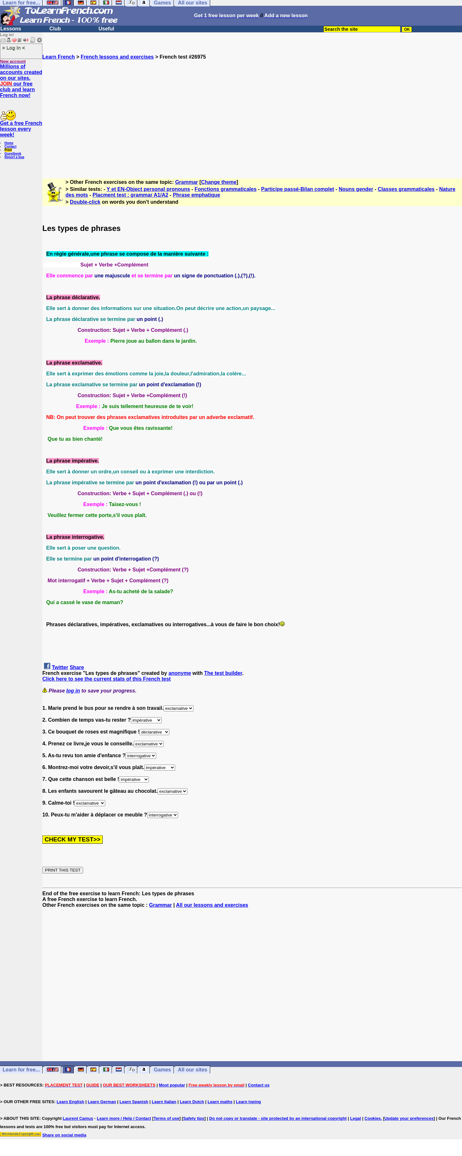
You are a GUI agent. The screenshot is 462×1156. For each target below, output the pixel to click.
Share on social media (64, 1135)
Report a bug (14, 157)
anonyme (179, 673)
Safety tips (193, 1118)
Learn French (58, 57)
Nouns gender (356, 189)
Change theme (218, 182)
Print (8, 150)
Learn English (70, 1101)
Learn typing (248, 1101)
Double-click (85, 202)
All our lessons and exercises (212, 905)
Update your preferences (408, 1118)
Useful (106, 28)
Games (162, 1069)
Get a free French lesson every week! (21, 128)
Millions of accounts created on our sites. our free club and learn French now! (21, 81)
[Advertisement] (252, 116)
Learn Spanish (133, 1101)
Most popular (172, 1085)
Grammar (186, 182)
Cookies (372, 1118)
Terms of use (166, 1118)
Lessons (10, 28)
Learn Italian (164, 1101)
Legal (355, 1118)
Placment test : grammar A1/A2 (130, 195)
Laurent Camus (78, 1118)
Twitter (60, 667)
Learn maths (220, 1101)
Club (55, 28)
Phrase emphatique (196, 195)
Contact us (259, 1085)
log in (73, 690)
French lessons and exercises (117, 57)
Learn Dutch (192, 1101)
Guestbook (12, 153)
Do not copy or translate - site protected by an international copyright (277, 1118)
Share (77, 667)
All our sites (192, 1069)
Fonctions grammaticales (226, 189)
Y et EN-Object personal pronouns (148, 189)
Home (8, 143)
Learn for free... (21, 1069)
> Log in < (13, 47)
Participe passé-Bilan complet (297, 189)
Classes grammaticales (406, 189)
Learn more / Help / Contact (124, 1118)
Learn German (102, 1101)
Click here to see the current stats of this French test (106, 679)
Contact (10, 146)
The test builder (223, 673)
